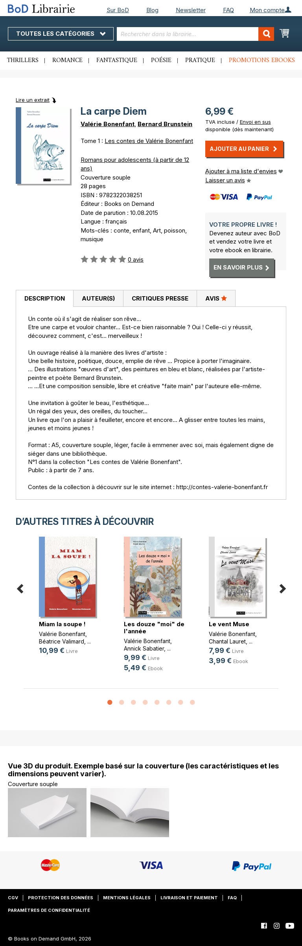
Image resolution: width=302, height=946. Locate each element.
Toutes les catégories (60, 33)
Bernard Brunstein (165, 124)
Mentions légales (127, 897)
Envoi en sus (255, 122)
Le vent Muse (229, 624)
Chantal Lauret (227, 641)
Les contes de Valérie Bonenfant (149, 141)
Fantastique (116, 60)
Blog (152, 10)
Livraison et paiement (189, 897)
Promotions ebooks (262, 60)
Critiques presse (160, 298)
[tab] (44, 298)
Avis (216, 298)
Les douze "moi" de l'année (154, 627)
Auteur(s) (98, 298)
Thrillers (23, 60)
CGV (13, 897)
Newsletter (191, 10)
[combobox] (195, 34)
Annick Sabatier (144, 648)
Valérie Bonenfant (107, 124)
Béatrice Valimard (61, 641)
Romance (67, 60)
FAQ (228, 10)
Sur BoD (118, 10)
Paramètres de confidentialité (49, 910)
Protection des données (60, 897)
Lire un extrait (33, 100)
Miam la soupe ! (62, 624)
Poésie (161, 60)
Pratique (200, 60)
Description (44, 298)
